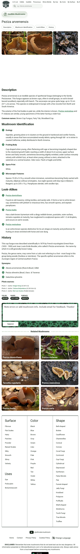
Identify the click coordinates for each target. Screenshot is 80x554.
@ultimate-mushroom (40, 532)
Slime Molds (47, 2)
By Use (55, 2)
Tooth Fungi (60, 513)
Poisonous (37, 2)
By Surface (71, 2)
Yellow (33, 484)
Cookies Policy (44, 538)
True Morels (60, 517)
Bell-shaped (60, 426)
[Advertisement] (40, 70)
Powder (8, 443)
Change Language (61, 538)
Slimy (7, 459)
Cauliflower (60, 435)
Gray (32, 439)
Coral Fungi (60, 451)
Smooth (25, 298)
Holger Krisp (17, 286)
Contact (20, 538)
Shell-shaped (61, 505)
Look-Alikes (40, 27)
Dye (6, 479)
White (33, 480)
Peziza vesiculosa (65, 111)
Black (33, 426)
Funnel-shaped (62, 484)
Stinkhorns (60, 509)
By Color (63, 2)
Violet (33, 476)
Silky (7, 451)
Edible (22, 2)
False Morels (61, 476)
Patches (8, 439)
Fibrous (8, 426)
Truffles (59, 521)
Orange (33, 451)
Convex (59, 447)
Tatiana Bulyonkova (19, 288)
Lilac (32, 447)
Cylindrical (60, 463)
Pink (32, 459)
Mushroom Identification (23, 27)
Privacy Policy (31, 538)
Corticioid (60, 455)
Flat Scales (9, 430)
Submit (10, 324)
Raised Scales (10, 447)
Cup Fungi (15, 298)
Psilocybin (9, 484)
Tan (32, 472)
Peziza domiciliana (14, 195)
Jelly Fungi (60, 488)
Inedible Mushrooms (14, 14)
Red (32, 468)
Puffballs (59, 501)
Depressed (60, 468)
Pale (32, 455)
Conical (59, 443)
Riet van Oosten (18, 291)
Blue (32, 430)
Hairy (7, 435)
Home (11, 538)
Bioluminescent (11, 488)
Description (7, 27)
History (51, 27)
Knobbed (59, 492)
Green (33, 443)
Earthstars (60, 472)
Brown (5, 298)
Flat (57, 480)
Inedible (28, 2)
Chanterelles (61, 439)
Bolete (58, 430)
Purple (33, 463)
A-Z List (15, 2)
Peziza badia (11, 210)
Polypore (59, 497)
